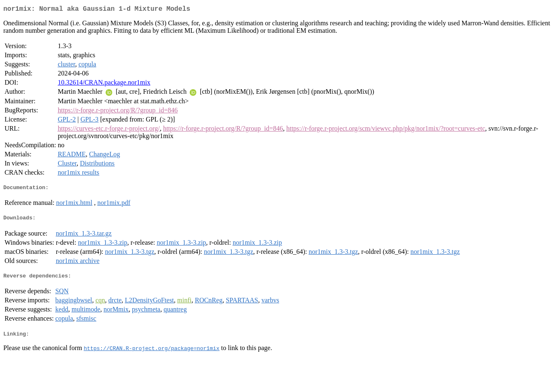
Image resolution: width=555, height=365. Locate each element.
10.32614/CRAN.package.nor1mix (104, 84)
